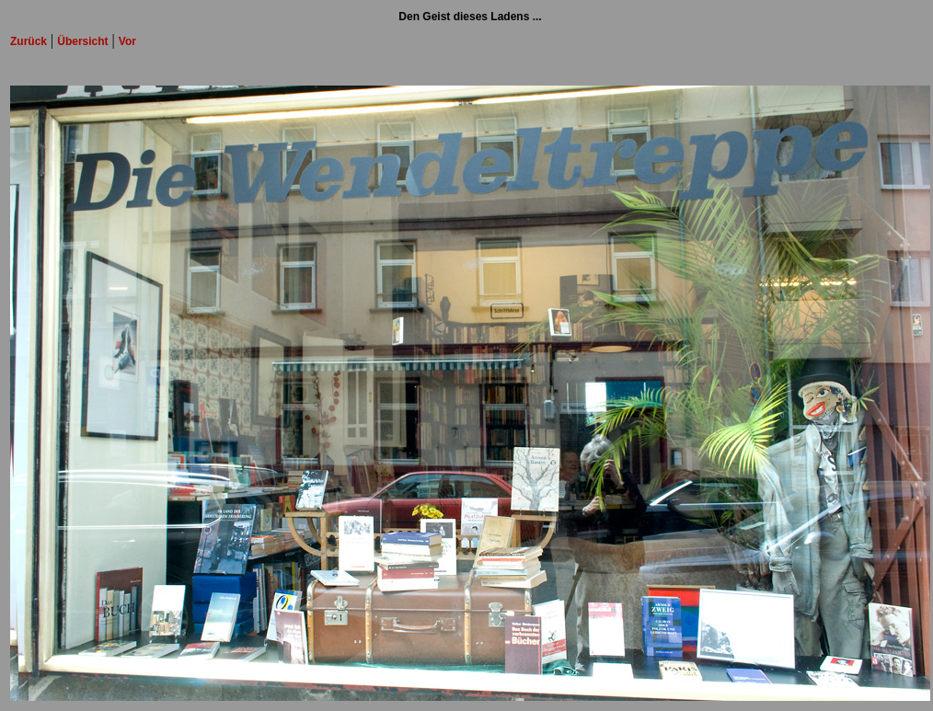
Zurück (28, 41)
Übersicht (82, 41)
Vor (127, 41)
